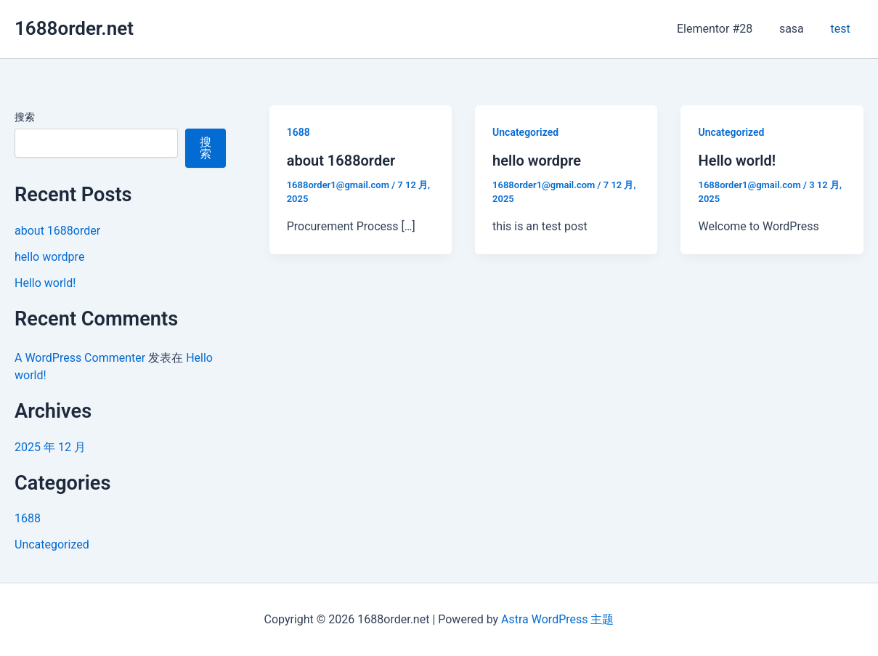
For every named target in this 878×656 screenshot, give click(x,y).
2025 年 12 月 (50, 447)
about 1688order (57, 231)
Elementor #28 (723, 29)
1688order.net (74, 28)
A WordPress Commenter (80, 358)
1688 (28, 518)
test (842, 29)
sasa (796, 29)
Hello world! (45, 283)
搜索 (25, 117)
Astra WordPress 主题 (557, 619)
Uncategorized (52, 544)
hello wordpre (49, 257)
